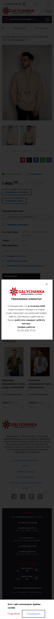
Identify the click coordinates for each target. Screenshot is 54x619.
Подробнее (14, 613)
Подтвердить (33, 613)
